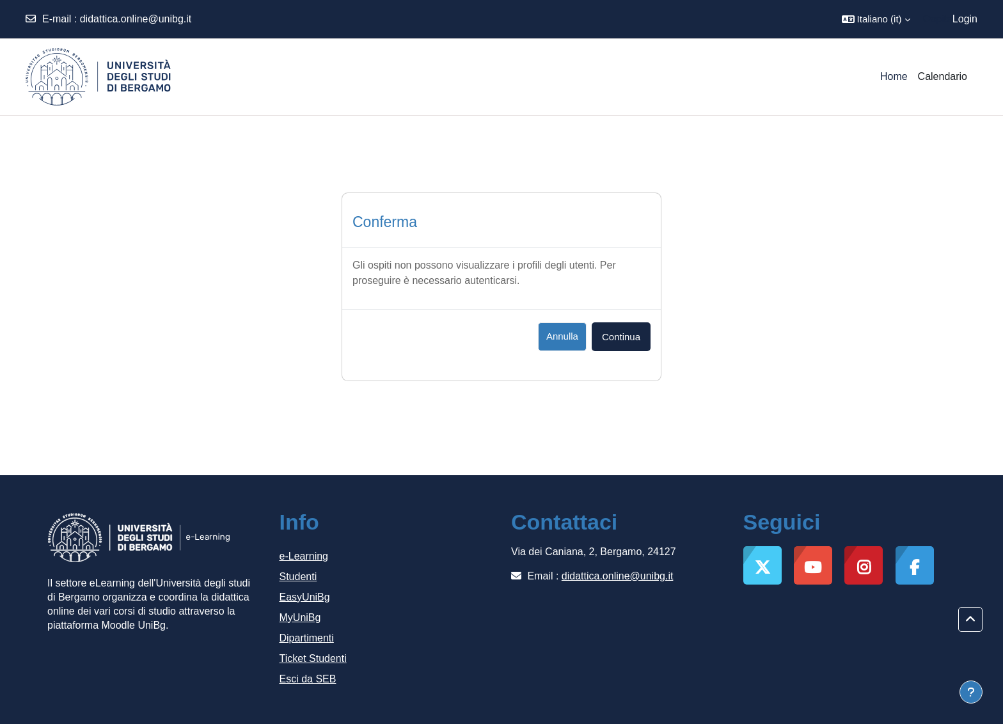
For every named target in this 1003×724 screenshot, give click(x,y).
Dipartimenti (307, 638)
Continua (621, 336)
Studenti (298, 576)
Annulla (562, 336)
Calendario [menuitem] (942, 76)
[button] (876, 19)
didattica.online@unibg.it (136, 18)
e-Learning (304, 556)
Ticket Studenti (313, 658)
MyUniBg (300, 617)
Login (964, 18)
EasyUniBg (305, 597)
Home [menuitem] (894, 76)
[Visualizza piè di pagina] (971, 692)
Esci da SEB (308, 678)
